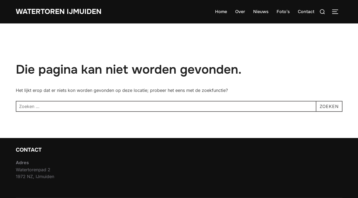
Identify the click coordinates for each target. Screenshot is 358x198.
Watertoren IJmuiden (59, 11)
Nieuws (260, 11)
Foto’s (283, 11)
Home (221, 11)
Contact (306, 11)
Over (240, 11)
